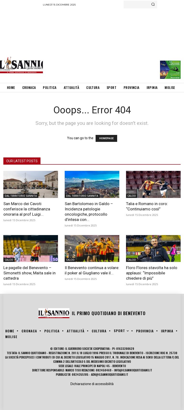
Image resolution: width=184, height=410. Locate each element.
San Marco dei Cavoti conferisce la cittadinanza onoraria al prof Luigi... (26, 209)
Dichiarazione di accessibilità (92, 384)
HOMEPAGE (106, 138)
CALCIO (131, 195)
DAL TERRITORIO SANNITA (21, 195)
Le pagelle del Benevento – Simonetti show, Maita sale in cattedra (29, 273)
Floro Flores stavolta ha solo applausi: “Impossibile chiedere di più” (151, 273)
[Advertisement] (113, 44)
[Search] (153, 4)
